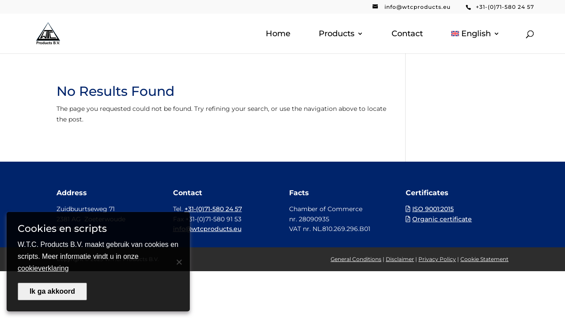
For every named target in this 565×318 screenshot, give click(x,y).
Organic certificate (442, 219)
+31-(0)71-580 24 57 (505, 7)
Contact (407, 34)
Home (278, 34)
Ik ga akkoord (52, 291)
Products (336, 34)
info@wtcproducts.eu (417, 7)
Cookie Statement (484, 259)
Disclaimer (400, 259)
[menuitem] (475, 41)
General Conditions (356, 259)
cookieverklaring (43, 268)
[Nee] (178, 261)
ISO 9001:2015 (433, 209)
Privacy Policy (437, 259)
